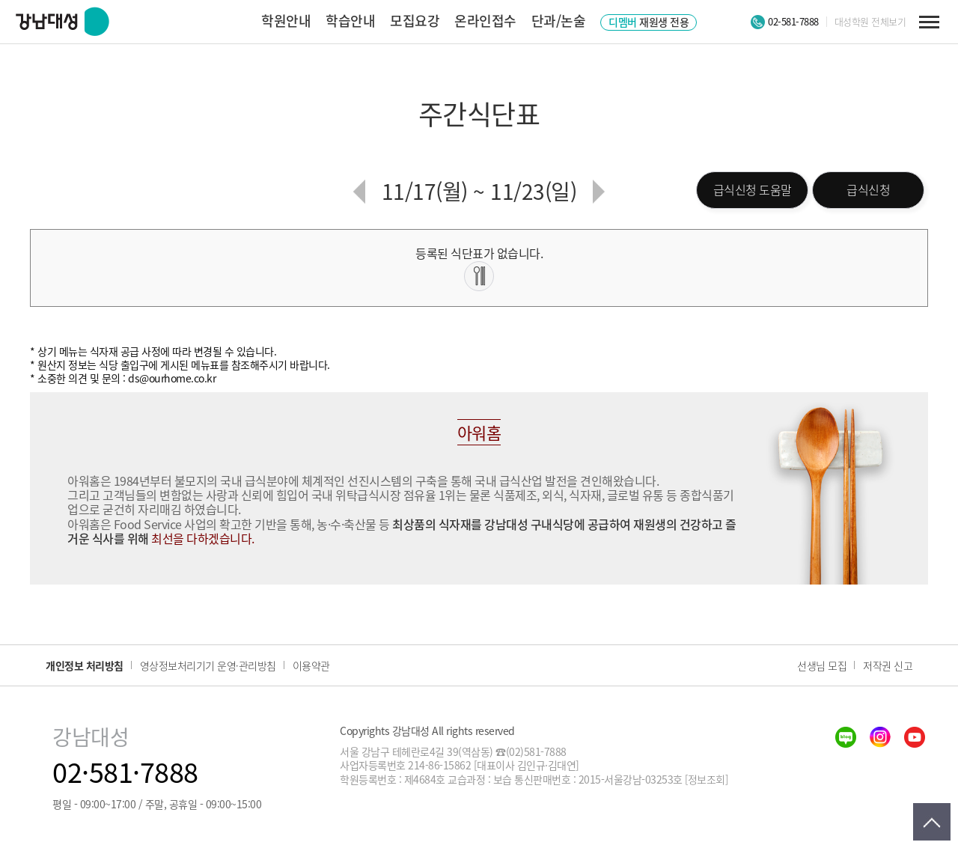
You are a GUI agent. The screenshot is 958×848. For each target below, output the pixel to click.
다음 (598, 192)
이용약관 (311, 665)
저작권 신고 (887, 665)
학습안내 (350, 20)
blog (845, 737)
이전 (359, 192)
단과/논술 (558, 20)
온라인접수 (485, 20)
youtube (914, 737)
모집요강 (414, 20)
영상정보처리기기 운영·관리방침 (208, 665)
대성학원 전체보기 (870, 21)
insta (880, 737)
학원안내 (286, 20)
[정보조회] (706, 779)
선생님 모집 (821, 665)
